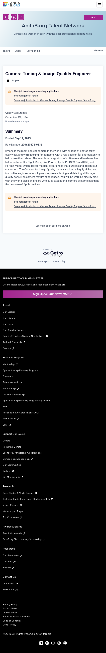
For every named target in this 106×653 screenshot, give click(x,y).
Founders (8, 376)
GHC (7, 424)
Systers (8, 471)
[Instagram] (6, 17)
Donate (6, 440)
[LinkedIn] (21, 17)
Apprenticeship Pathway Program (20, 370)
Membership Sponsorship (18, 459)
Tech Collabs (11, 418)
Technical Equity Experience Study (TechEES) (28, 499)
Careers (9, 348)
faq (93, 17)
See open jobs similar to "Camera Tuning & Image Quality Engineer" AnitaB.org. (55, 100)
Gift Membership (13, 477)
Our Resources (13, 555)
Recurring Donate (12, 446)
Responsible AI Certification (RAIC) (21, 412)
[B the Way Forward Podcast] (65, 643)
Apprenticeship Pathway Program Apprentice (26, 400)
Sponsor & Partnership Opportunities (22, 452)
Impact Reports (12, 505)
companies (33, 50)
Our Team (8, 324)
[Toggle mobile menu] (99, 4)
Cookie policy (59, 261)
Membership (11, 388)
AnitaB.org (45, 634)
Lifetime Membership (14, 394)
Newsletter (10, 589)
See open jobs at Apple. (26, 95)
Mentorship (11, 364)
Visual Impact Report (13, 511)
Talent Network (12, 382)
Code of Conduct (11, 620)
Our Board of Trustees (14, 330)
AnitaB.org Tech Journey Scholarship (24, 539)
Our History (9, 318)
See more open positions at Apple (53, 225)
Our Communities (12, 464)
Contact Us (10, 583)
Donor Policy (9, 624)
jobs (18, 50)
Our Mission (9, 311)
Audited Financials (14, 342)
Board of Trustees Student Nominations (25, 336)
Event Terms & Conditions (16, 616)
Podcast (9, 567)
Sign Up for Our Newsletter (53, 294)
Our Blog (9, 561)
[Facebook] (13, 17)
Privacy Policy (10, 604)
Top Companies (13, 517)
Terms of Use (10, 608)
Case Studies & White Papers (20, 493)
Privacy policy (44, 261)
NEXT (6, 406)
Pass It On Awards (14, 533)
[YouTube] (53, 643)
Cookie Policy (10, 612)
